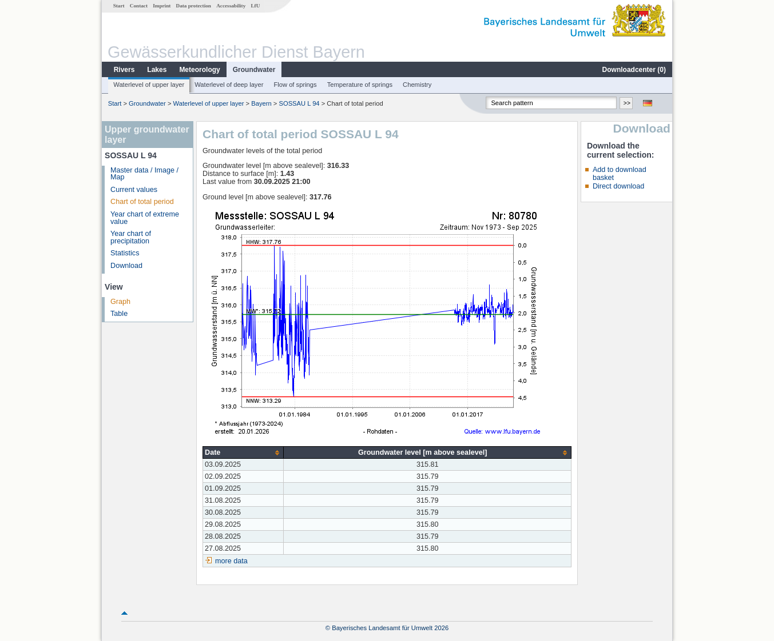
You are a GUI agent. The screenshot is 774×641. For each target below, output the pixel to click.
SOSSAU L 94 (299, 103)
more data (231, 561)
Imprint (161, 6)
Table (119, 314)
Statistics (124, 253)
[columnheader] (243, 453)
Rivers (124, 70)
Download (126, 266)
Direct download (618, 186)
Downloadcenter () (634, 70)
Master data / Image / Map (144, 174)
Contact (139, 6)
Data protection (193, 6)
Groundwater (254, 70)
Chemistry (417, 84)
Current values (133, 190)
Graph (120, 302)
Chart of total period (142, 202)
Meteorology (199, 70)
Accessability (230, 6)
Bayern (261, 103)
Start (119, 6)
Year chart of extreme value (144, 218)
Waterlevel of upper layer (148, 84)
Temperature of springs (359, 84)
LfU (255, 6)
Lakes (156, 70)
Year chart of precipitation (130, 237)
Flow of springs (294, 84)
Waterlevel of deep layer (229, 84)
